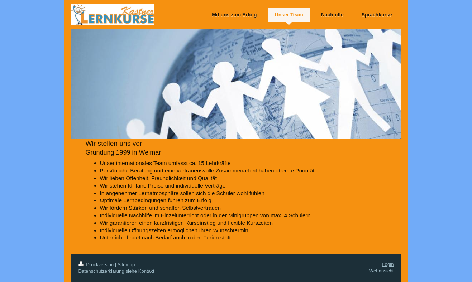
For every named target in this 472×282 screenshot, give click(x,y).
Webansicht (381, 270)
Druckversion (96, 264)
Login (388, 264)
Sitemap (126, 264)
